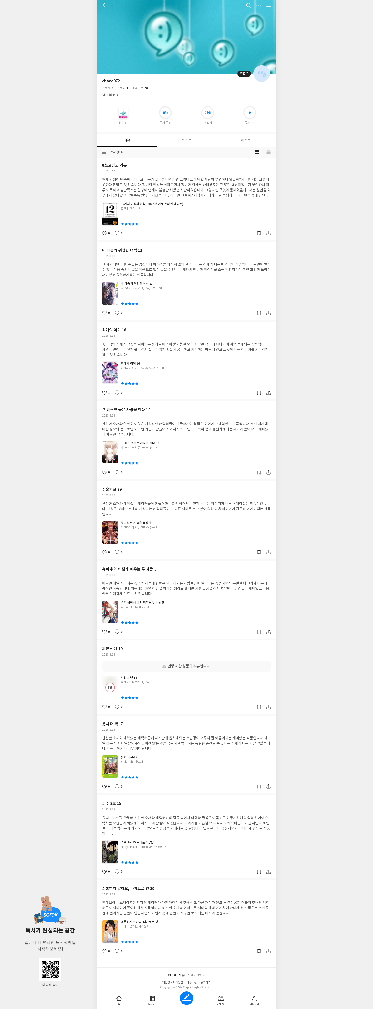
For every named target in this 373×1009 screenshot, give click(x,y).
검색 (248, 5)
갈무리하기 (259, 233)
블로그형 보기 (256, 152)
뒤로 (104, 5)
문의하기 (205, 982)
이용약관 (191, 982)
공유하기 (268, 233)
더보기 (258, 5)
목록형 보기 (268, 152)
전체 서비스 (268, 5)
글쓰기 (186, 998)
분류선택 (103, 152)
